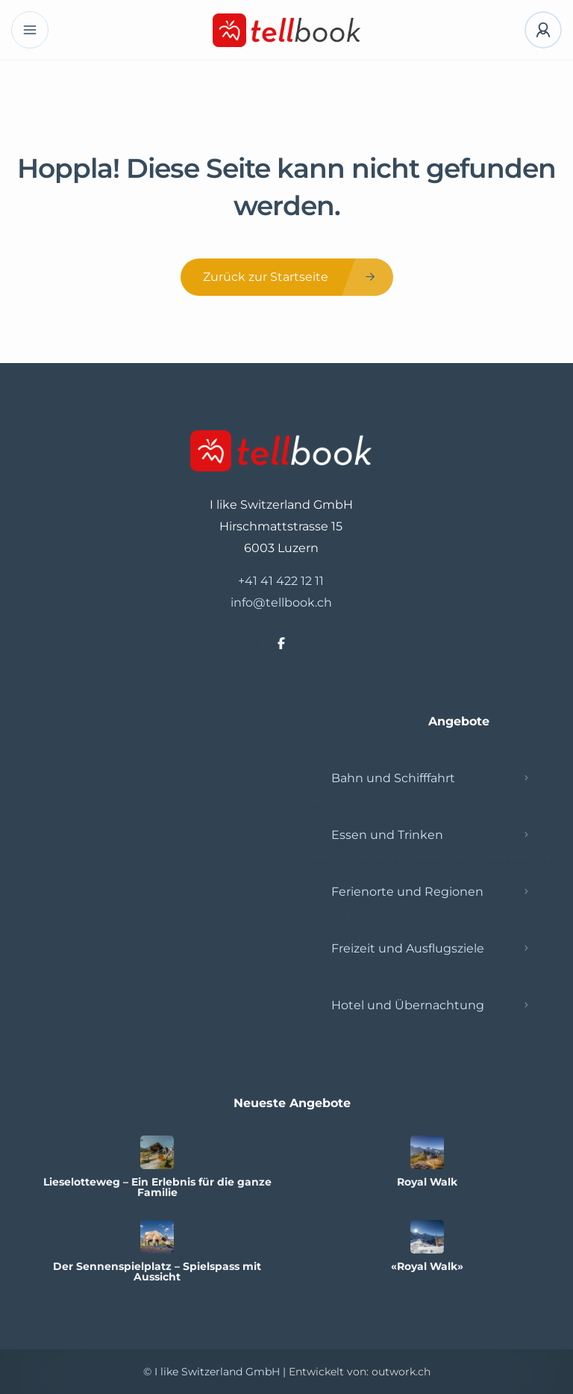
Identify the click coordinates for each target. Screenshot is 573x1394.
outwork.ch (401, 1371)
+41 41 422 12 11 (281, 581)
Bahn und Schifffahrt (393, 778)
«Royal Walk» (427, 1266)
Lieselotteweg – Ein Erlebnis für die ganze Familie (157, 1187)
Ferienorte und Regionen (407, 892)
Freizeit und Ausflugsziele (407, 948)
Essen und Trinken (387, 835)
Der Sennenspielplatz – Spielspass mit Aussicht (157, 1271)
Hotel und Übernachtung (407, 1005)
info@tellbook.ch (281, 602)
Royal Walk (427, 1182)
